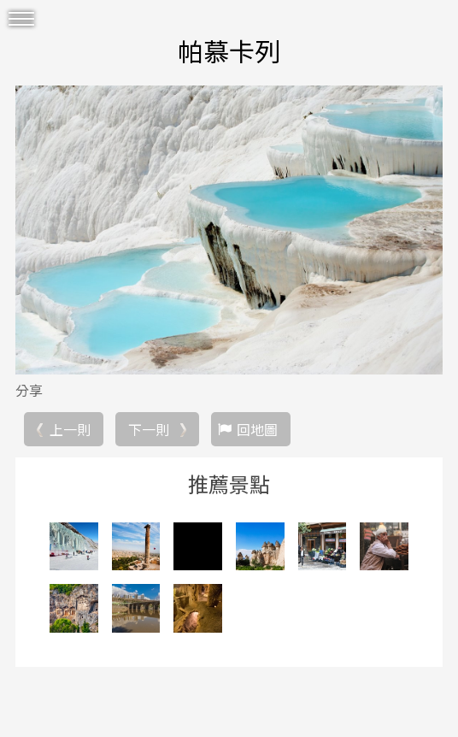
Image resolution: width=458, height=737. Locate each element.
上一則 (70, 429)
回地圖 (257, 429)
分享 (29, 390)
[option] (229, 230)
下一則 (148, 429)
